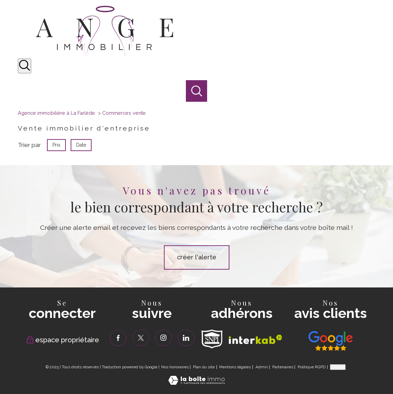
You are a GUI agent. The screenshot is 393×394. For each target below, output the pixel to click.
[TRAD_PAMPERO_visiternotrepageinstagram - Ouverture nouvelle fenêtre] (163, 338)
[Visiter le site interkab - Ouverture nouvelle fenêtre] (255, 339)
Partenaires (282, 367)
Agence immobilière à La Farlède (56, 113)
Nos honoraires (175, 367)
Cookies (338, 367)
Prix (56, 145)
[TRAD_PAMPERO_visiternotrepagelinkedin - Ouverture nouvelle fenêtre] (186, 338)
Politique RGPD (311, 367)
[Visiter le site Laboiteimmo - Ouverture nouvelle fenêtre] (196, 382)
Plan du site (204, 367)
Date (81, 145)
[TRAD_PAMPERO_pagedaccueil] (104, 53)
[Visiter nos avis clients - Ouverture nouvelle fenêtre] (331, 341)
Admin (261, 367)
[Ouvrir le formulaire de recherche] (24, 66)
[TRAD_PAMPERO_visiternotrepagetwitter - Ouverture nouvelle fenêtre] (140, 338)
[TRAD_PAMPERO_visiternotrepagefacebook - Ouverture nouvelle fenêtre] (118, 338)
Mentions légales (235, 367)
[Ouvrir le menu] (382, 85)
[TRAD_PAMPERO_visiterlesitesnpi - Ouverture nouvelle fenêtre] (212, 339)
